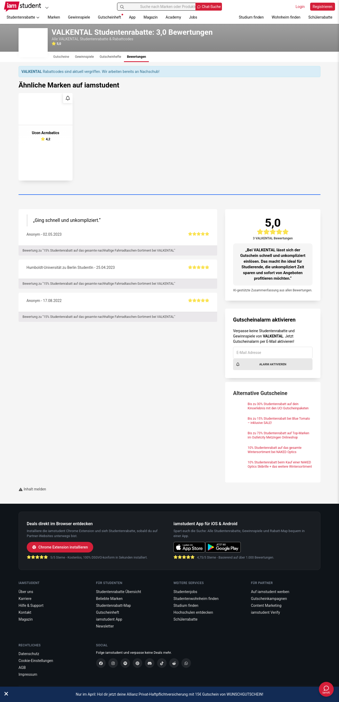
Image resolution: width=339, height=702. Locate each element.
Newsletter (105, 626)
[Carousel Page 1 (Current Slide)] (169, 194)
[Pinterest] (137, 663)
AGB (22, 667)
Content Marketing (266, 605)
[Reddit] (174, 663)
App (132, 17)
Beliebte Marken (109, 598)
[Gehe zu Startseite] (22, 6)
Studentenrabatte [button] (23, 17)
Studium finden (251, 17)
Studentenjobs (185, 592)
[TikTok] (162, 663)
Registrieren (322, 7)
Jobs (193, 17)
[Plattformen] (47, 7)
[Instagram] (113, 663)
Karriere (25, 598)
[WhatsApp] (186, 663)
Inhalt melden (32, 489)
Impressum (28, 674)
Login (300, 7)
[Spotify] (125, 663)
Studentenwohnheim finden (195, 598)
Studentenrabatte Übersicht (118, 592)
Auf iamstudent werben (270, 592)
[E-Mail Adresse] (273, 353)
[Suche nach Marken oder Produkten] (169, 7)
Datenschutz (29, 654)
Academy (173, 17)
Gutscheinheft (110, 16)
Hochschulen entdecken (193, 612)
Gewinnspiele (79, 17)
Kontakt (25, 612)
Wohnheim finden (286, 17)
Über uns (26, 592)
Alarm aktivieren (261, 364)
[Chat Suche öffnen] (208, 7)
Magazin (151, 17)
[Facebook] (101, 663)
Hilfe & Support (31, 605)
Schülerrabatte (320, 17)
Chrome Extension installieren (60, 547)
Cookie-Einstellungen (36, 661)
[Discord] (149, 663)
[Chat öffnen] (326, 689)
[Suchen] (122, 6)
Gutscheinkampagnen (269, 598)
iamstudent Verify (265, 612)
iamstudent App (109, 619)
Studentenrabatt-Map (113, 605)
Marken (54, 17)
